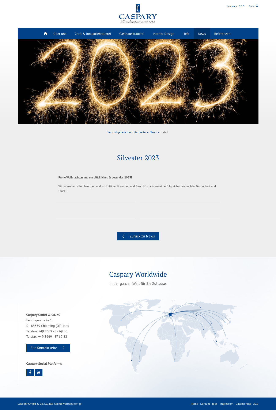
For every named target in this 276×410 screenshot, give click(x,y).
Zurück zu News (142, 236)
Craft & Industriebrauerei (93, 34)
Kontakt (205, 404)
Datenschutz (243, 404)
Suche (253, 6)
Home (194, 404)
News (202, 34)
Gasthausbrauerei (131, 34)
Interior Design (163, 34)
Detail (164, 132)
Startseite (139, 132)
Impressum (226, 404)
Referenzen (222, 34)
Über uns (59, 34)
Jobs (214, 404)
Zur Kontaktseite (44, 347)
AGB (255, 404)
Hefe (186, 34)
